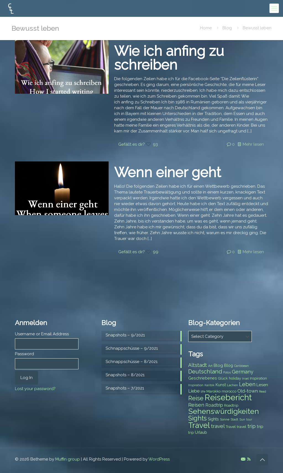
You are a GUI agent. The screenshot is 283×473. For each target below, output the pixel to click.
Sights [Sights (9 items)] (213, 419)
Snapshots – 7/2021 (125, 388)
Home (206, 27)
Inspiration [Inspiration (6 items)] (195, 385)
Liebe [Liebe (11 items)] (194, 391)
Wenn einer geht (167, 172)
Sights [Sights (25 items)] (197, 418)
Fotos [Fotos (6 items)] (227, 372)
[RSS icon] (249, 459)
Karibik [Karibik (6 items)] (209, 385)
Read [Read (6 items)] (262, 391)
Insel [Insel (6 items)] (245, 378)
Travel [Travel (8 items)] (231, 427)
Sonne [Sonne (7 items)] (224, 419)
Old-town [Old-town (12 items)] (247, 391)
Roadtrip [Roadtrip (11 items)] (214, 405)
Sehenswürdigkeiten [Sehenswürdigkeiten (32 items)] (223, 411)
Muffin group (67, 459)
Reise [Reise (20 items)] (195, 398)
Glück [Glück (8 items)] (223, 378)
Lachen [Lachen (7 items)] (232, 385)
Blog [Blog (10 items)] (218, 365)
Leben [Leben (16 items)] (247, 384)
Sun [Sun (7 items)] (242, 419)
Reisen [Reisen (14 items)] (196, 405)
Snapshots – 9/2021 (125, 335)
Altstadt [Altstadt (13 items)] (197, 365)
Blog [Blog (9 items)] (228, 365)
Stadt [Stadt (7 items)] (234, 419)
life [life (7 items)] (203, 391)
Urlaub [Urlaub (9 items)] (201, 432)
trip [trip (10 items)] (260, 426)
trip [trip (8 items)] (191, 432)
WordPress (159, 459)
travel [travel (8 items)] (241, 427)
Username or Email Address (42, 333)
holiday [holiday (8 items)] (235, 378)
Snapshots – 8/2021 (125, 374)
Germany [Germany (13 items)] (242, 372)
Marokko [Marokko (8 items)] (213, 391)
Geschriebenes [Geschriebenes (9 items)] (202, 378)
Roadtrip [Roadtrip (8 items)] (231, 405)
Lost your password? (35, 388)
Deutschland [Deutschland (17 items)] (205, 371)
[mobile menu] (274, 8)
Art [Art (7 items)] (210, 366)
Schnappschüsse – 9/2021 (132, 348)
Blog (227, 27)
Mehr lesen (253, 144)
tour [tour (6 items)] (249, 419)
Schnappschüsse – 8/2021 (132, 361)
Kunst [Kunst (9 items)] (221, 385)
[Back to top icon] (262, 460)
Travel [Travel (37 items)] (199, 425)
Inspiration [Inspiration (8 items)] (258, 378)
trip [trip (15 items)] (251, 426)
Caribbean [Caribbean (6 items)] (241, 365)
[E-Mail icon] (243, 459)
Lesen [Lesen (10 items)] (262, 384)
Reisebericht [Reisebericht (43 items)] (228, 397)
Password (24, 353)
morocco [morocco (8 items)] (229, 391)
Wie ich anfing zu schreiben (169, 58)
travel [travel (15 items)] (218, 426)
